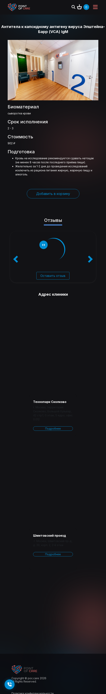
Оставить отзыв (52, 276)
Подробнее (53, 428)
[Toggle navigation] (95, 7)
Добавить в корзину (53, 194)
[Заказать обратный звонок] (10, 684)
